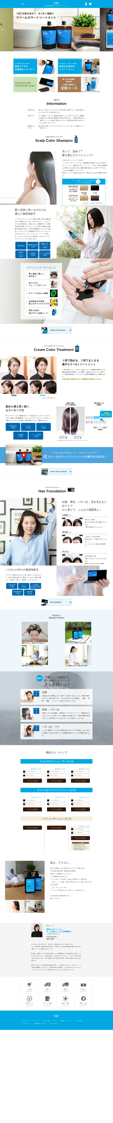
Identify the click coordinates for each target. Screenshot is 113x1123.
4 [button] (58, 52)
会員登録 (73, 1113)
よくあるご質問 (53, 1113)
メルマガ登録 (26, 1116)
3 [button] (56, 52)
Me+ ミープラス (56, 3)
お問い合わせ (26, 1113)
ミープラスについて (39, 1116)
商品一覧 (70, 732)
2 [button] (54, 52)
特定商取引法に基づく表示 (56, 1116)
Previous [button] (2, 29)
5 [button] (61, 52)
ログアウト (82, 1113)
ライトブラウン (30, 790)
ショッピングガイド (39, 1113)
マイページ (64, 1113)
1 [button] (52, 52)
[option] (56, 29)
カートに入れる (32, 796)
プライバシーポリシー (74, 1116)
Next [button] (111, 29)
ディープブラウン (31, 787)
